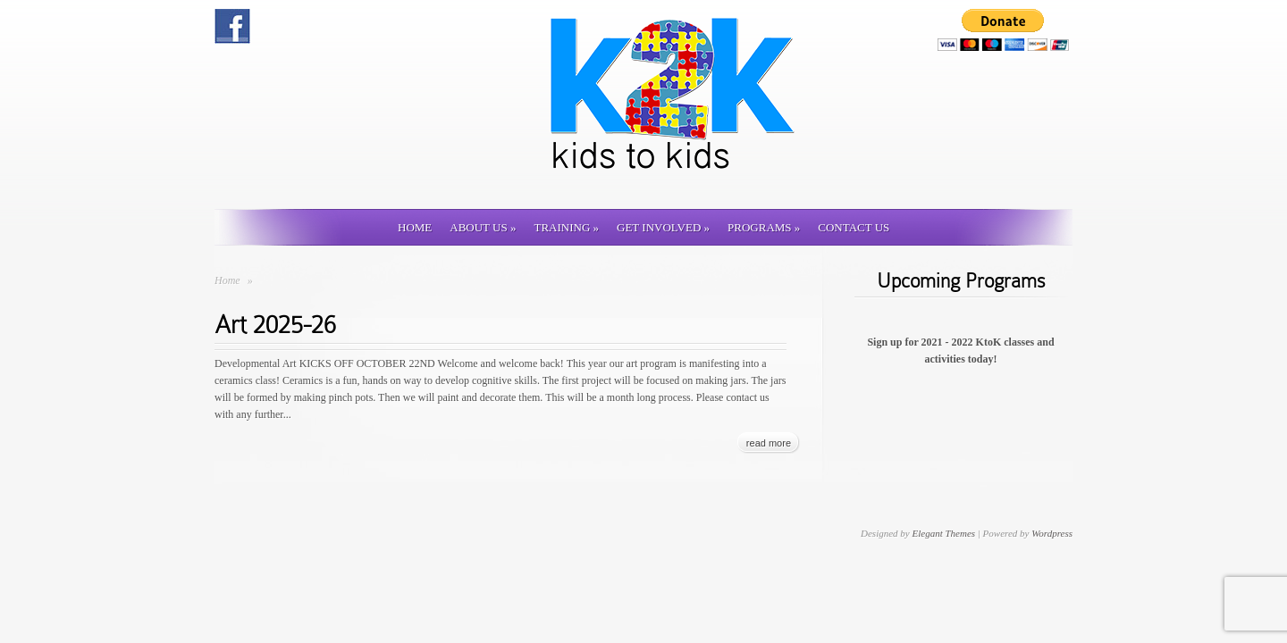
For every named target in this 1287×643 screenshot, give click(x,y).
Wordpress (1051, 533)
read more (768, 443)
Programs (764, 227)
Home (415, 227)
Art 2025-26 (275, 324)
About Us (483, 227)
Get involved (663, 227)
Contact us (853, 227)
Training (566, 227)
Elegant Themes (943, 533)
